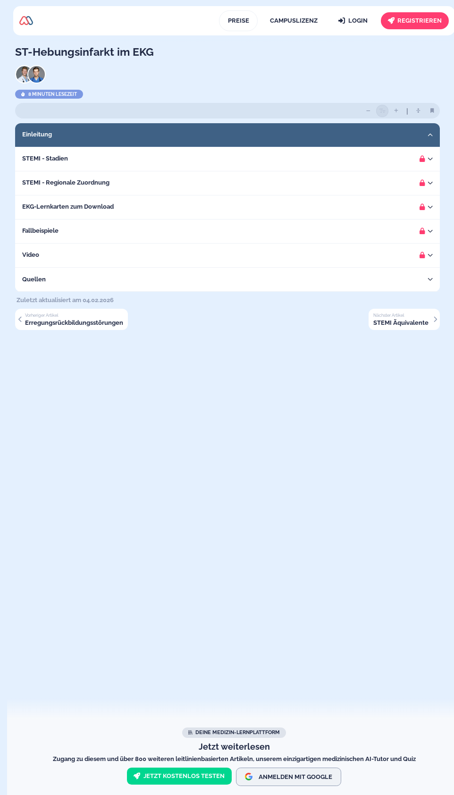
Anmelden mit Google (288, 776)
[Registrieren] (415, 20)
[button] (234, 135)
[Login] (353, 21)
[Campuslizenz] (293, 21)
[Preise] (238, 21)
